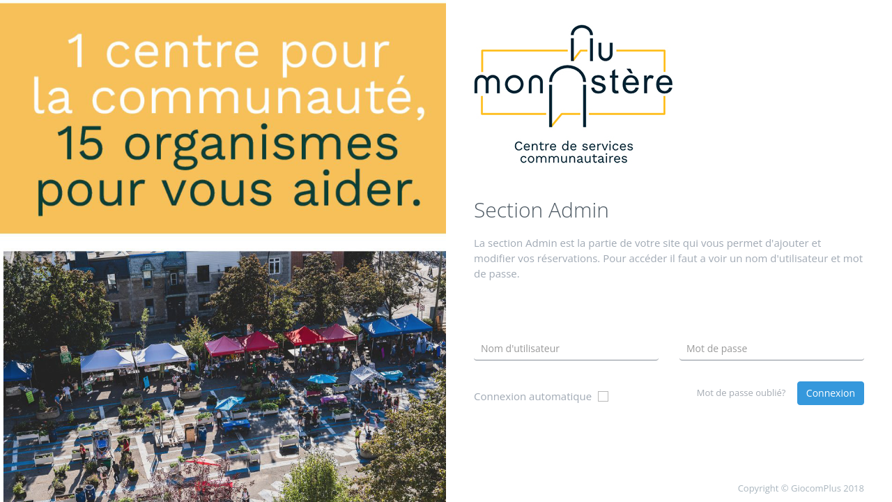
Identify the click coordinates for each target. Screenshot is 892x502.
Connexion (830, 393)
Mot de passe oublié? (741, 392)
